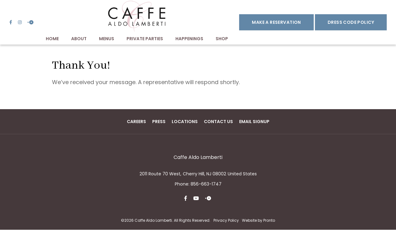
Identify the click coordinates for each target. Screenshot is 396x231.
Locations (185, 122)
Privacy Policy (226, 221)
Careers (136, 122)
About (79, 40)
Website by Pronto (258, 221)
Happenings (189, 40)
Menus (106, 40)
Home (52, 40)
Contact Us (218, 122)
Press (159, 122)
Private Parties (145, 40)
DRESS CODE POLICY (351, 23)
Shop (222, 40)
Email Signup (254, 122)
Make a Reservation (276, 23)
